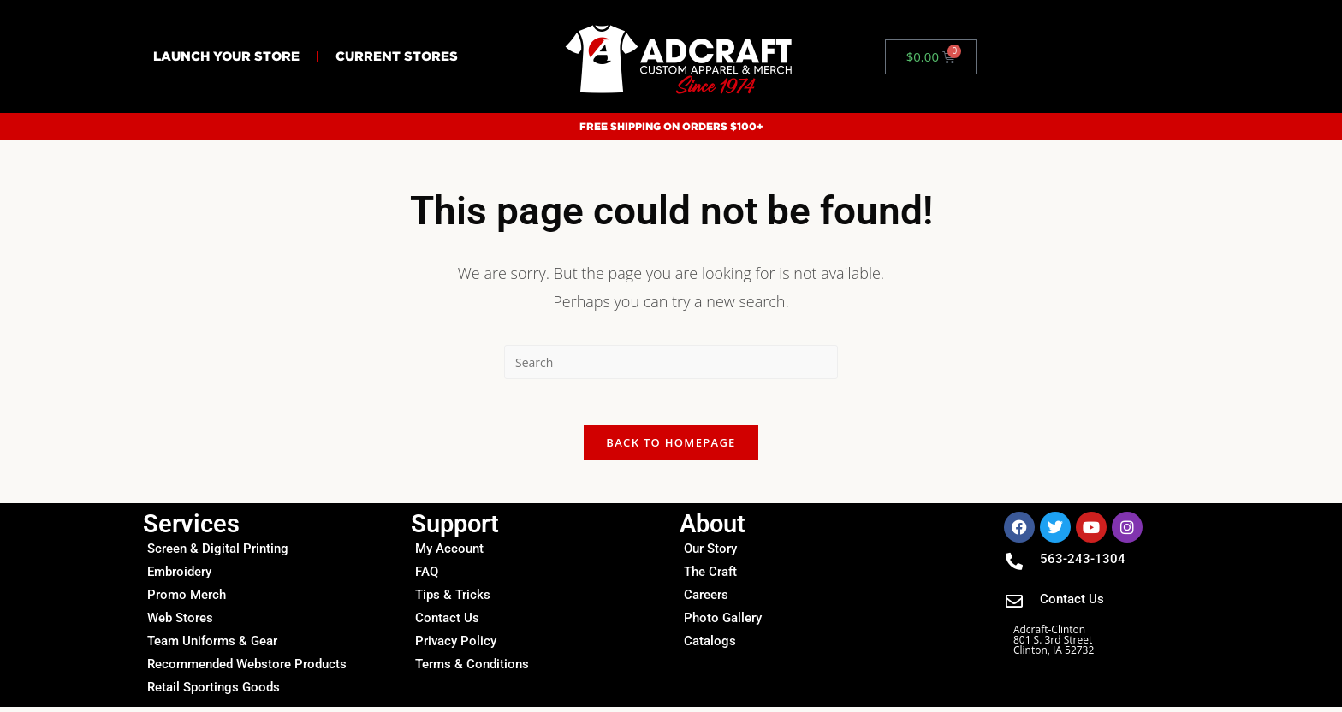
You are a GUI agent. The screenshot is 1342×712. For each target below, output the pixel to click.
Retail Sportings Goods (213, 692)
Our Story (710, 553)
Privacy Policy (455, 646)
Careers (706, 600)
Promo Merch (186, 600)
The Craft (710, 576)
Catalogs (710, 646)
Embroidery (179, 576)
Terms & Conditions (472, 669)
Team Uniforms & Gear (212, 646)
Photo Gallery (723, 623)
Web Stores (180, 623)
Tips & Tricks (452, 600)
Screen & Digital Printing (217, 553)
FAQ (426, 576)
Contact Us (447, 623)
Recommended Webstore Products (247, 669)
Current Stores (397, 56)
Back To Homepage (670, 447)
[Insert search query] (671, 362)
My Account (449, 553)
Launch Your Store (226, 56)
